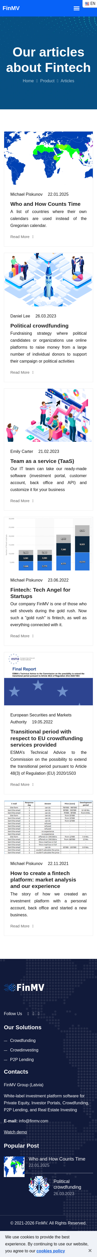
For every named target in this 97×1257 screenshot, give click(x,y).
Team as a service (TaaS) (42, 461)
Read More (22, 236)
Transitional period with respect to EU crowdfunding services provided (46, 738)
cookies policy (50, 1251)
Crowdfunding (23, 1040)
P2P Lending (22, 1059)
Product (47, 81)
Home (28, 81)
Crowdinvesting (24, 1050)
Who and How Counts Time (45, 204)
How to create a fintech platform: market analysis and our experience (43, 879)
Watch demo (15, 1132)
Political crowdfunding (39, 326)
